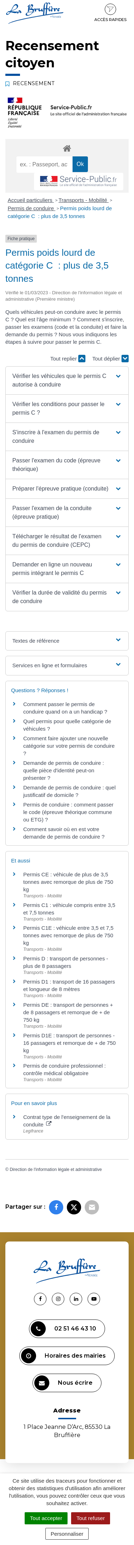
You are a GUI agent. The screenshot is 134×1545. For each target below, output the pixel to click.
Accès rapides (110, 13)
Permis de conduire (31, 208)
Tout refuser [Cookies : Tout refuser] (90, 1518)
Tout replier (67, 358)
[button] (67, 380)
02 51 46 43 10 (63, 1328)
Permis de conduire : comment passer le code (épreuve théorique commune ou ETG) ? (68, 812)
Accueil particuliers (31, 200)
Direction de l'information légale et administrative (56, 1169)
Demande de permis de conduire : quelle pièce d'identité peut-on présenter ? (63, 770)
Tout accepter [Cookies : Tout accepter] (46, 1518)
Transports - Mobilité (84, 200)
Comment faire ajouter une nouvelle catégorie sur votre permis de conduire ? (69, 745)
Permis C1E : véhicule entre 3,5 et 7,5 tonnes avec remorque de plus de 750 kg (68, 935)
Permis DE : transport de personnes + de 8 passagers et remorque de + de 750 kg (68, 1012)
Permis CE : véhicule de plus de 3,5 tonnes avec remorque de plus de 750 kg (68, 881)
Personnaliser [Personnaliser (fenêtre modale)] (67, 1534)
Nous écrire (63, 1382)
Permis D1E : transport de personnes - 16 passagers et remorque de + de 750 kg (69, 1042)
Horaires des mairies (63, 1355)
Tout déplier (110, 358)
